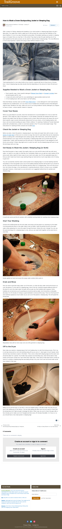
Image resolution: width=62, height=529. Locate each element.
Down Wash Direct (30, 101)
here (33, 125)
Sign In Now (43, 455)
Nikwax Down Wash (36, 93)
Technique (21, 24)
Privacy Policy (27, 525)
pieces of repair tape (8, 135)
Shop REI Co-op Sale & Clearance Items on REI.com (13, 497)
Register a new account (19, 455)
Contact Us (35, 525)
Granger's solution (49, 93)
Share (45, 25)
